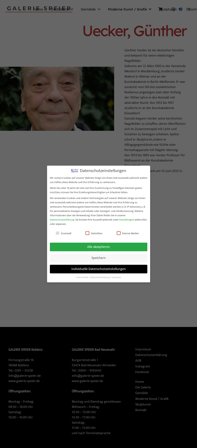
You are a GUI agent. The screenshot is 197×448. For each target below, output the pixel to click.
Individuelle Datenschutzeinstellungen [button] (98, 267)
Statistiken (93, 231)
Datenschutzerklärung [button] (100, 275)
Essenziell (63, 231)
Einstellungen (126, 218)
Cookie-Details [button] (82, 275)
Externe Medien (128, 231)
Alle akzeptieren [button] (98, 245)
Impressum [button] (116, 275)
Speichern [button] (98, 256)
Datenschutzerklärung (62, 218)
